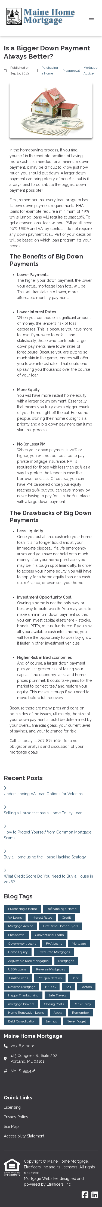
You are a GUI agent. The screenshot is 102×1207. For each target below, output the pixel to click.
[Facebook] (85, 1195)
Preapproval (71, 71)
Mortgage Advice (90, 70)
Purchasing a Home (50, 70)
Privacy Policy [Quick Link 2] (16, 1117)
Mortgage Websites (42, 1178)
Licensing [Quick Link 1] (12, 1107)
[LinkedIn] (94, 1195)
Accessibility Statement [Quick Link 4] (24, 1136)
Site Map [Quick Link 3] (11, 1126)
